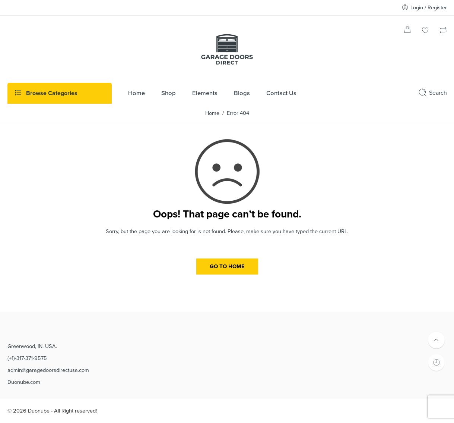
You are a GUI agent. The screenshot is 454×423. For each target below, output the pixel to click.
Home (212, 113)
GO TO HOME (227, 266)
